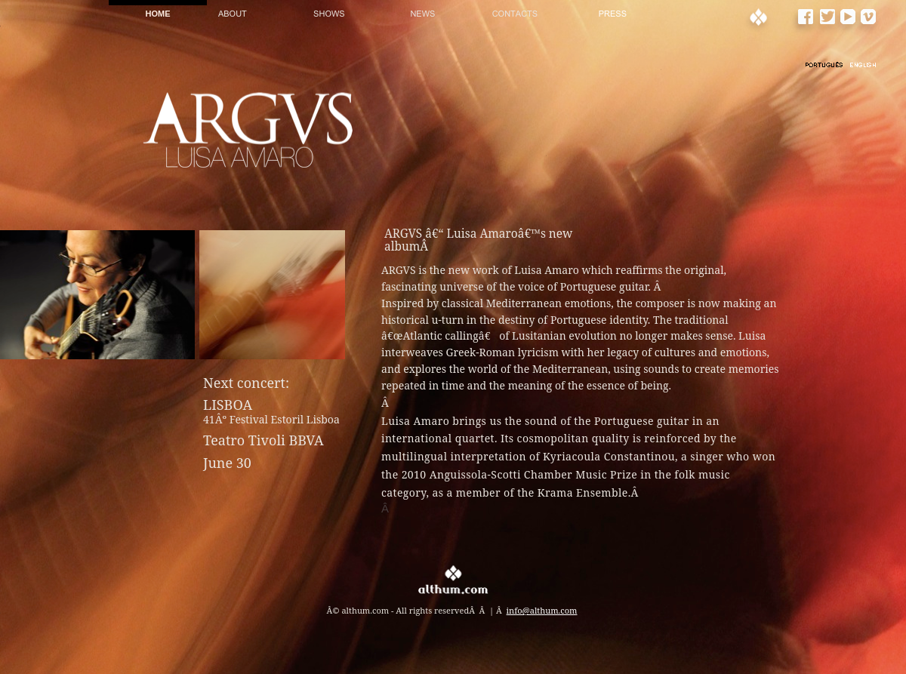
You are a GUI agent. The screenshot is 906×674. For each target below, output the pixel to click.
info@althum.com (542, 610)
